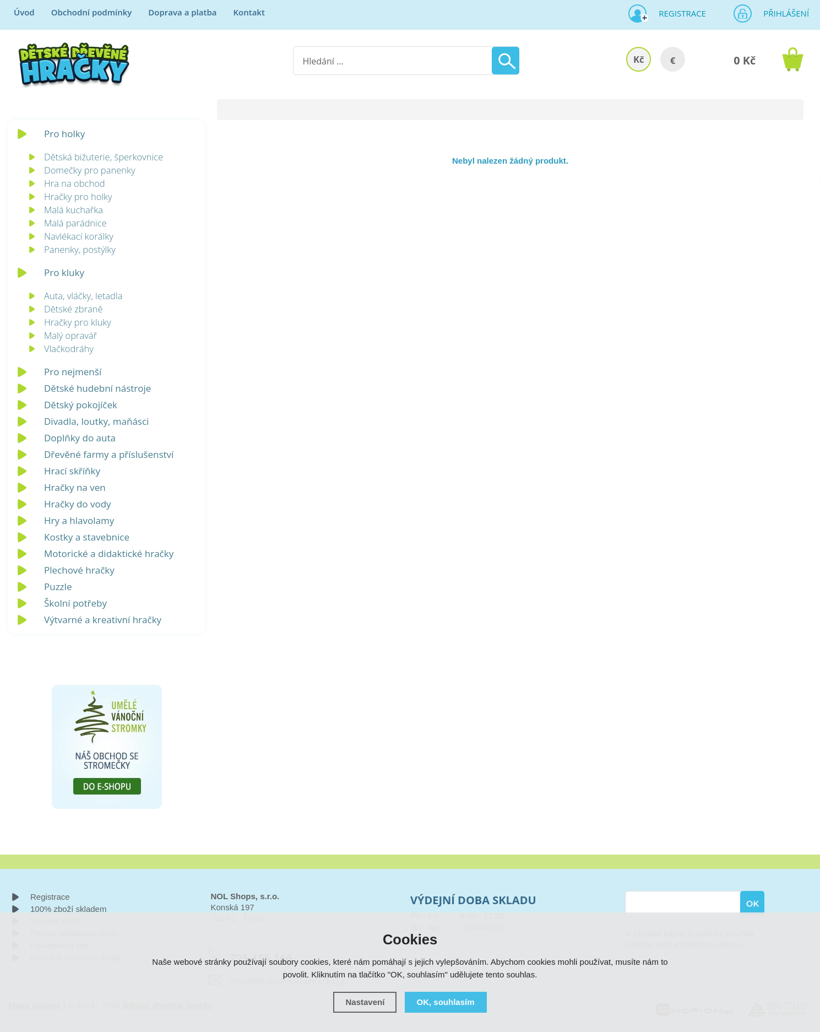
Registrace (678, 13)
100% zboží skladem (68, 909)
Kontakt (248, 12)
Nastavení (364, 1002)
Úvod (24, 12)
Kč (638, 59)
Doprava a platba (182, 12)
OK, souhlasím (446, 1002)
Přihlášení (782, 13)
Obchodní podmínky (91, 12)
